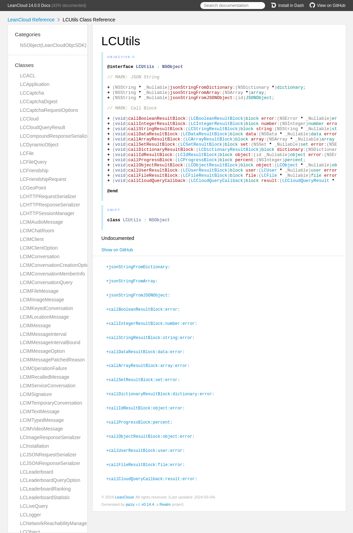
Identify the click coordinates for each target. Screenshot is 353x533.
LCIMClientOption (39, 248)
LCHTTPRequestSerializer (48, 196)
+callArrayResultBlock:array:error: (151, 390)
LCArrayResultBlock (208, 154)
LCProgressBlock (197, 179)
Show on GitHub (117, 276)
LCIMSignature (36, 394)
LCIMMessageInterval (43, 334)
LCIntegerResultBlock (217, 136)
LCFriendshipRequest (43, 179)
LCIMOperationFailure (43, 368)
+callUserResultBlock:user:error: (148, 472)
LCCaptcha (32, 93)
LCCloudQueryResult (42, 127)
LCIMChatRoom (37, 230)
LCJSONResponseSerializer (50, 463)
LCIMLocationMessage (44, 317)
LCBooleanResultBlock (217, 129)
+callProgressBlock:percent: (142, 445)
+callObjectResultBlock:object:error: (153, 459)
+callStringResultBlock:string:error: (153, 362)
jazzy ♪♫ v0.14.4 (140, 526)
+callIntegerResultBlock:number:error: (154, 348)
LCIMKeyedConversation (46, 308)
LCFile (27, 153)
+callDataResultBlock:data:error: (148, 376)
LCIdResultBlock (197, 173)
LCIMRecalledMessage (44, 377)
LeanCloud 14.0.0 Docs (29, 5)
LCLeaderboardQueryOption (50, 480)
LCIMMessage (35, 325)
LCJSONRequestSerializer (48, 454)
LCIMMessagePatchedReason (52, 359)
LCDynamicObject (39, 144)
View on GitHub (327, 5)
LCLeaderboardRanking (45, 489)
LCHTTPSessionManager (47, 213)
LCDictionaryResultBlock (229, 167)
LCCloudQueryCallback (217, 204)
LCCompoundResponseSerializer (55, 136)
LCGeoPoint (33, 188)
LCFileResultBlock (205, 198)
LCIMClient (32, 239)
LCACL (28, 75)
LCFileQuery (33, 162)
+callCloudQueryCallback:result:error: (154, 500)
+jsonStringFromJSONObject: (141, 321)
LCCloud (29, 119)
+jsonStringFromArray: (135, 307)
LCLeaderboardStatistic (45, 497)
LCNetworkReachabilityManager (54, 523)
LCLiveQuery (34, 506)
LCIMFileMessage (39, 291)
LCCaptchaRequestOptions (49, 110)
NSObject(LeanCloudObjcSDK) (53, 45)
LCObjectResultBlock (213, 185)
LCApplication (35, 84)
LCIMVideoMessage (41, 429)
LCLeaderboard (36, 472)
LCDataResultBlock (205, 148)
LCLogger (30, 514)
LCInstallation (34, 446)
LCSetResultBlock (201, 160)
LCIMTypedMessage (42, 420)
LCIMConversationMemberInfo (52, 274)
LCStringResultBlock (213, 142)
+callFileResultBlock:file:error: (148, 486)
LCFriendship (34, 170)
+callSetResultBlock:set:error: (146, 403)
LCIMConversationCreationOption (56, 265)
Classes (24, 65)
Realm (165, 526)
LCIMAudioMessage (41, 222)
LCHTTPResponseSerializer (50, 204)
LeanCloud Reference (31, 19)
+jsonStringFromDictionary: (141, 293)
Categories (27, 34)
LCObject (287, 185)
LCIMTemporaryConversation (51, 403)
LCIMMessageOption (42, 351)
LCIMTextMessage (40, 411)
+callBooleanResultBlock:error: (146, 335)
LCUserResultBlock (205, 191)
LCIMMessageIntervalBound (50, 342)
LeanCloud (124, 518)
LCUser (269, 191)
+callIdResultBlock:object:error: (148, 431)
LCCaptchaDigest (39, 101)
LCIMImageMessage (42, 299)
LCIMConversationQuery (46, 282)
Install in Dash (287, 5)
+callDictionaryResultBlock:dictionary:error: (163, 417)
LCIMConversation (40, 256)
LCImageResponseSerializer (50, 437)
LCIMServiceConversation (47, 385)
